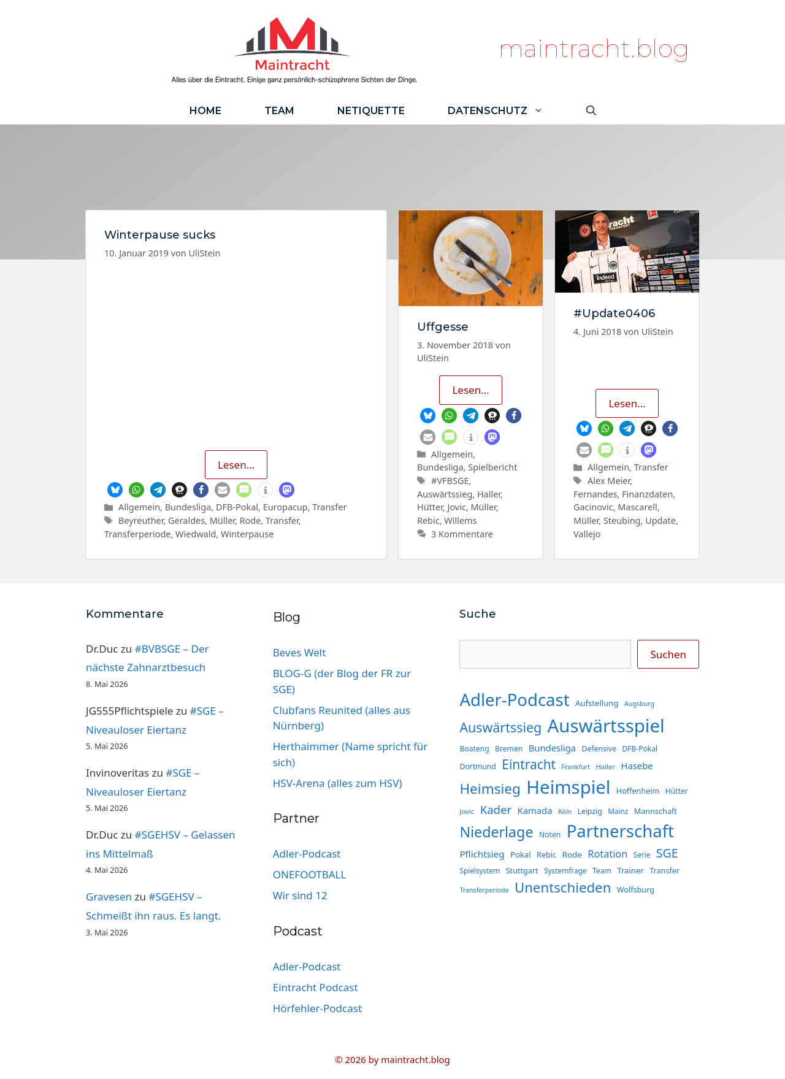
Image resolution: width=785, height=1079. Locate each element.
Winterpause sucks (159, 235)
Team (279, 111)
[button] (115, 489)
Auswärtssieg (444, 494)
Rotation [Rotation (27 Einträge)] (607, 854)
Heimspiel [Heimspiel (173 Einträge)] (568, 787)
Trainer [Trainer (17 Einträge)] (630, 870)
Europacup (285, 507)
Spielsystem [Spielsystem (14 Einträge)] (479, 870)
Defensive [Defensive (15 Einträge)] (599, 748)
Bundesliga (188, 507)
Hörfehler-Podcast (317, 1008)
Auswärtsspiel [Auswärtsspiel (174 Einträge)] (606, 725)
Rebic (428, 520)
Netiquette (371, 111)
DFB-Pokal (237, 507)
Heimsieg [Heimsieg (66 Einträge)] (490, 788)
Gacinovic (593, 507)
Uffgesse (443, 327)
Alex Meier (609, 480)
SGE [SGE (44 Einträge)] (667, 853)
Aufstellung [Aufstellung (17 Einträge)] (597, 702)
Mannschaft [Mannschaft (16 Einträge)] (655, 810)
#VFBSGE (450, 480)
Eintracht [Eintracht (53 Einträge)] (529, 764)
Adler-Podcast (307, 854)
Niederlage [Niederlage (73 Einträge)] (496, 832)
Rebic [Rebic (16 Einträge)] (546, 854)
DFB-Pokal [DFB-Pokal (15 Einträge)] (639, 748)
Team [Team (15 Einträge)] (601, 871)
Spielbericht (492, 467)
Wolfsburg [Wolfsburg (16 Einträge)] (635, 889)
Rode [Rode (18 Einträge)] (572, 854)
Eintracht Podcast (315, 987)
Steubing (622, 520)
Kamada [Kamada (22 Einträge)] (535, 810)
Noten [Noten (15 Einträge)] (550, 834)
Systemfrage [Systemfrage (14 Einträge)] (565, 870)
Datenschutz (506, 111)
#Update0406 (614, 313)
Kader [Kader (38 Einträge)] (496, 809)
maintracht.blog (594, 48)
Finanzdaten (647, 494)
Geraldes (186, 520)
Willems (460, 520)
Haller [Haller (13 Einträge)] (605, 766)
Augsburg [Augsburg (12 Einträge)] (639, 703)
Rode (250, 520)
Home (205, 111)
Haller (488, 494)
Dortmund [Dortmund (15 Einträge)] (477, 766)
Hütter (430, 507)
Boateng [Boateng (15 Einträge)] (474, 748)
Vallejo (587, 534)
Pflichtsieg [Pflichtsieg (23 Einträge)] (481, 854)
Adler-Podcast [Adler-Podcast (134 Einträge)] (514, 699)
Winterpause (247, 534)
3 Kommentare (462, 534)
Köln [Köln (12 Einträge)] (565, 811)
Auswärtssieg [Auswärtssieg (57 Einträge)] (500, 727)
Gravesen (109, 896)
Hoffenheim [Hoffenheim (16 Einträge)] (638, 790)
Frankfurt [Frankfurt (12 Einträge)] (576, 766)
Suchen (668, 654)
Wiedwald (195, 534)
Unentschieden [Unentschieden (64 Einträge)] (563, 887)
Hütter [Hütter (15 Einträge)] (676, 791)
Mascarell (637, 507)
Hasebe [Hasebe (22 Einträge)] (637, 765)
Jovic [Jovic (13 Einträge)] (466, 811)
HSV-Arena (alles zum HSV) (337, 783)
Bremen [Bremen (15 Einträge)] (509, 748)
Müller (222, 520)
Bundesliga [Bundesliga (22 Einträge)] (552, 748)
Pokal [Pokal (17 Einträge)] (520, 854)
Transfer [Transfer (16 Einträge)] (664, 870)
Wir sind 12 (300, 895)
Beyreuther (140, 520)
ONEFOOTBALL (310, 874)
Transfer (329, 507)
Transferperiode (137, 534)
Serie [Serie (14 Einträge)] (642, 854)
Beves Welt (299, 652)
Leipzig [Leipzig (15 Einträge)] (590, 811)
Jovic (456, 507)
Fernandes (595, 494)
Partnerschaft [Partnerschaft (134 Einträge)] (620, 831)
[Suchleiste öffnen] (591, 111)
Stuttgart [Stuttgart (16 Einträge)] (522, 870)
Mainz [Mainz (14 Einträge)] (618, 811)
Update (660, 520)
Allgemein (139, 507)
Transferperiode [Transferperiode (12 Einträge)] (483, 890)
